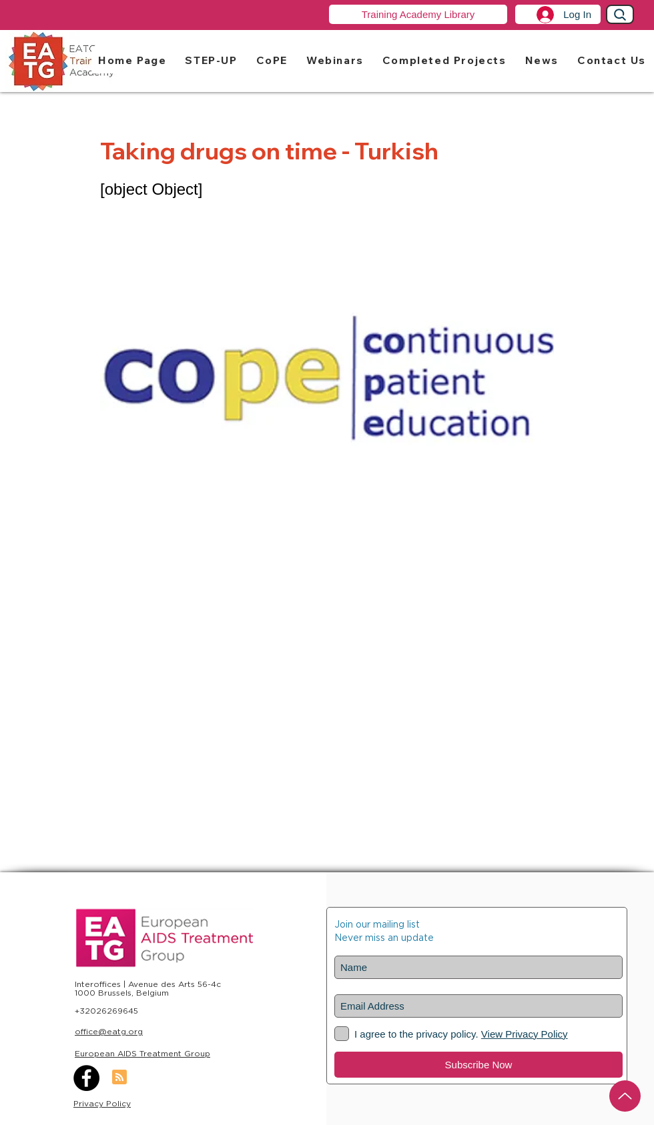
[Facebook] (86, 1078)
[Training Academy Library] (418, 14)
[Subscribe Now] (478, 1065)
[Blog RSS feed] (119, 1078)
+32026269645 (106, 1010)
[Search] (620, 14)
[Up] (625, 1096)
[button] (211, 59)
